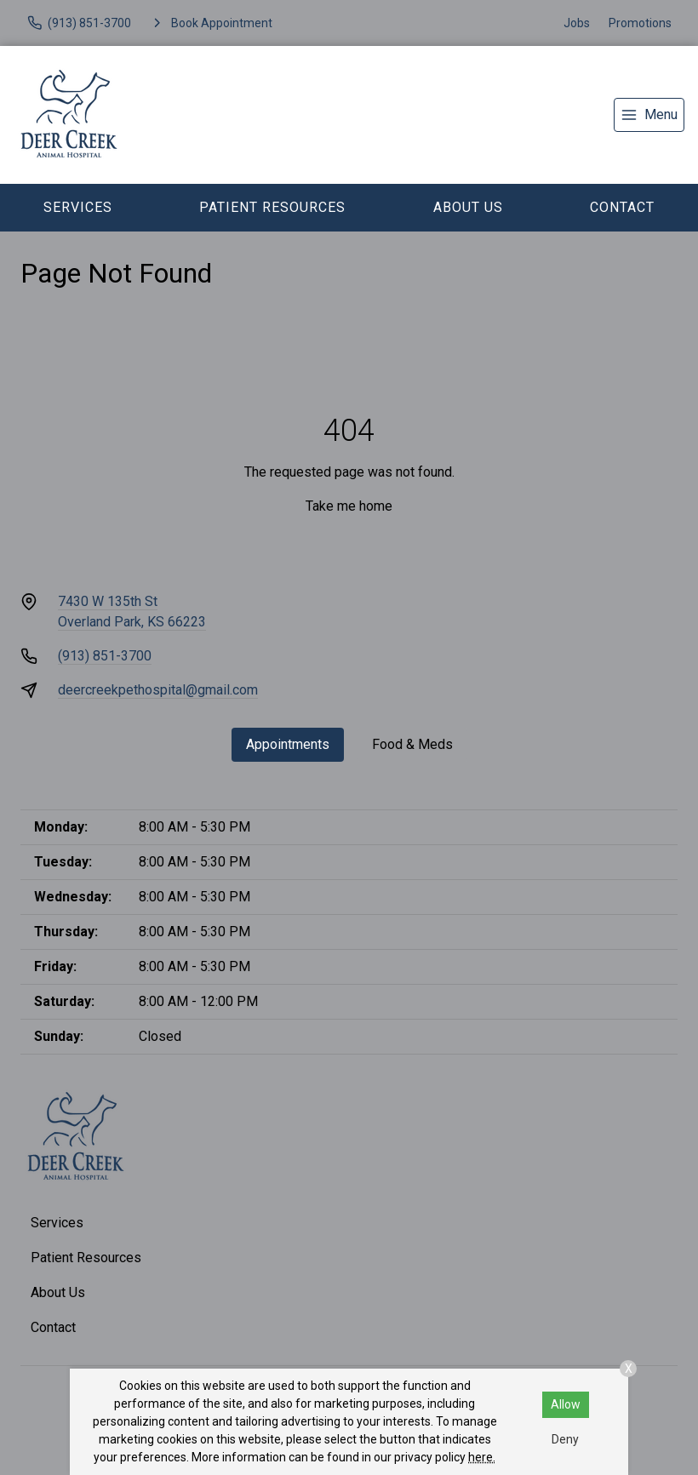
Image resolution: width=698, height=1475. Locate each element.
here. (481, 1457)
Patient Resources (272, 207)
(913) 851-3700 (105, 656)
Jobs (577, 23)
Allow (566, 1404)
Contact (622, 207)
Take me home (349, 506)
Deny (565, 1439)
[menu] (649, 115)
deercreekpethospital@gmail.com (158, 690)
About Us (468, 207)
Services (77, 207)
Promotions (640, 23)
